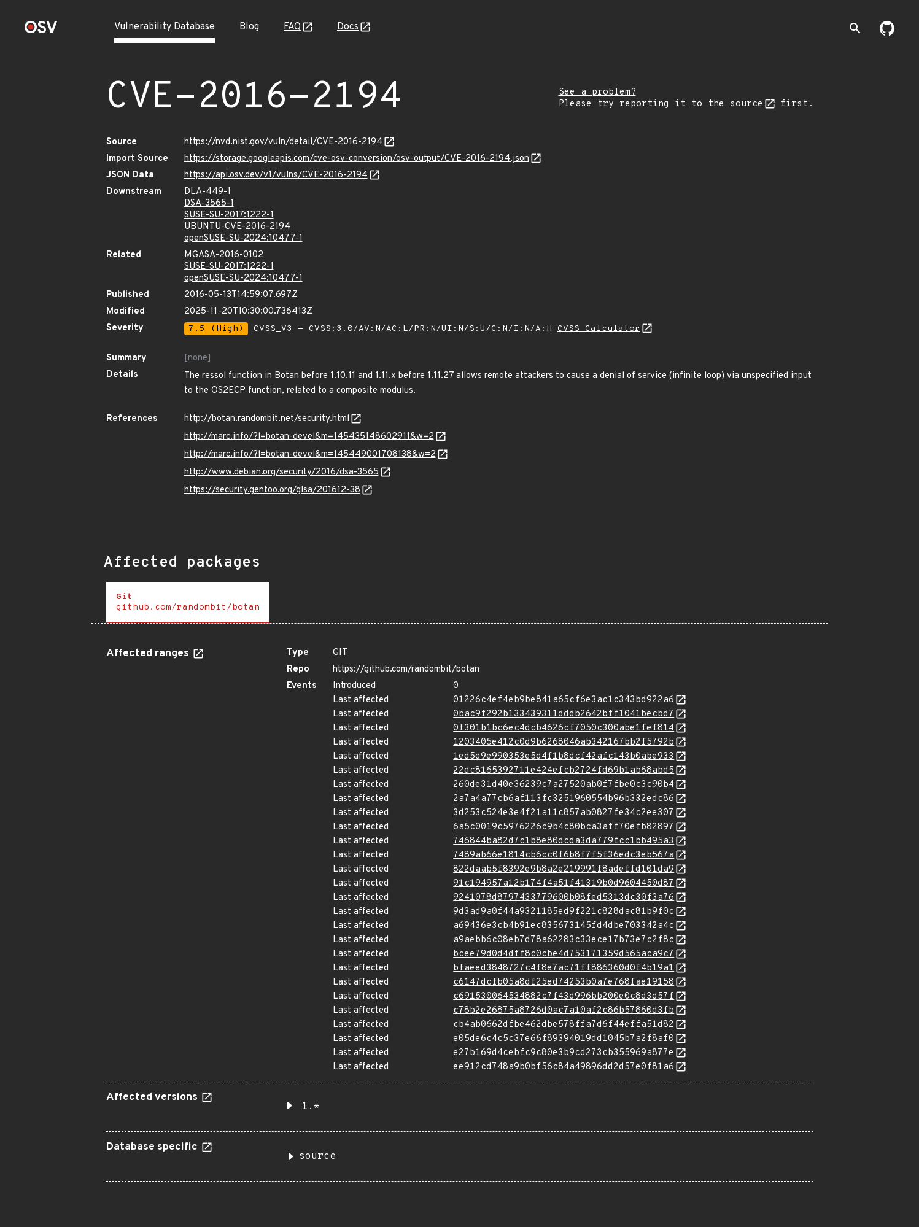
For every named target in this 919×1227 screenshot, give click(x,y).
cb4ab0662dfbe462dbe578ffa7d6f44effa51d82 (563, 1025)
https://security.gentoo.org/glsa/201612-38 (272, 490)
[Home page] (41, 31)
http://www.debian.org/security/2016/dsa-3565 (281, 472)
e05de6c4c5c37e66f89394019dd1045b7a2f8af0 (563, 1039)
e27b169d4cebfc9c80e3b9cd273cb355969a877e (563, 1053)
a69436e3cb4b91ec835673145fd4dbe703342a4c (563, 926)
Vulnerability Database (164, 27)
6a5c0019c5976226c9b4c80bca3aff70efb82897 (563, 827)
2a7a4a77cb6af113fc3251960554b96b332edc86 (563, 799)
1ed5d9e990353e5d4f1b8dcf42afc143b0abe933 (563, 756)
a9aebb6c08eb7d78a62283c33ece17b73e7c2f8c (563, 940)
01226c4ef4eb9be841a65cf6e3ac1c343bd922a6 (563, 700)
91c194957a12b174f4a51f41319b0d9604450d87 (563, 883)
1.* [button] (310, 1107)
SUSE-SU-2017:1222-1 (229, 215)
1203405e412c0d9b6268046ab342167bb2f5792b (563, 742)
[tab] (187, 602)
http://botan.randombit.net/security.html (266, 419)
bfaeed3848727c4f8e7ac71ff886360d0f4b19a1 (563, 968)
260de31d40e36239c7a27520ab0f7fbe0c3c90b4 (563, 785)
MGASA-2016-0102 (223, 255)
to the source (727, 104)
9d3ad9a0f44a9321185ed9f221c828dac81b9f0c (563, 912)
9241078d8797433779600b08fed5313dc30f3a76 (563, 898)
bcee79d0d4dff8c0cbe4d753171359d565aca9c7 (563, 954)
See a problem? (597, 92)
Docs (348, 27)
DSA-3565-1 (209, 203)
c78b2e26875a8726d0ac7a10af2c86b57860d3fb (563, 1010)
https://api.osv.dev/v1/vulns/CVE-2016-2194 (276, 175)
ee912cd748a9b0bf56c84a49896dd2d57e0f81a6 (563, 1067)
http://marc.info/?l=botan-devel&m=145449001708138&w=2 (310, 454)
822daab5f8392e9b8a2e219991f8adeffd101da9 (563, 869)
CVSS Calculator (598, 328)
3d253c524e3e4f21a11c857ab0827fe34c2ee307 (563, 813)
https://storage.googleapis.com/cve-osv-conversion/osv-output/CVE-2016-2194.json (356, 159)
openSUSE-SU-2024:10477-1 (243, 238)
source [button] (317, 1156)
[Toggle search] (855, 28)
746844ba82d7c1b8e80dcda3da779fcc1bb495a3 (563, 841)
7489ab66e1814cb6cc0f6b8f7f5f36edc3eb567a (563, 855)
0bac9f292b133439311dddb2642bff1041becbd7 (563, 714)
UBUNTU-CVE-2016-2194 (237, 227)
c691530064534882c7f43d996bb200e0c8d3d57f (563, 996)
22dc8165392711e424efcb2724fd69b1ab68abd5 (563, 770)
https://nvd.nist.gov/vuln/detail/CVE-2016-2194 (283, 142)
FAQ (292, 27)
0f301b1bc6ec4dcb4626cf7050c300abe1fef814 (563, 728)
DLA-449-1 (207, 192)
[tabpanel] (459, 909)
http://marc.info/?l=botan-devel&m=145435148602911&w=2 (309, 437)
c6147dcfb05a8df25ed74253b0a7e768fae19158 (563, 982)
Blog (249, 27)
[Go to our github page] (887, 33)
